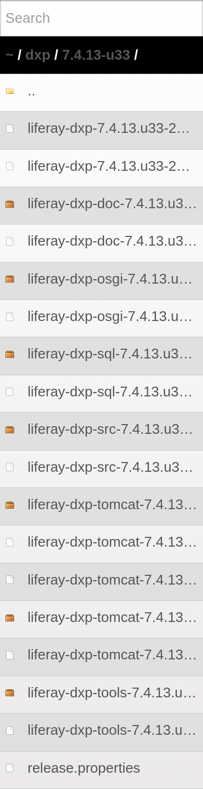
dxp (37, 55)
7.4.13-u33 (96, 55)
